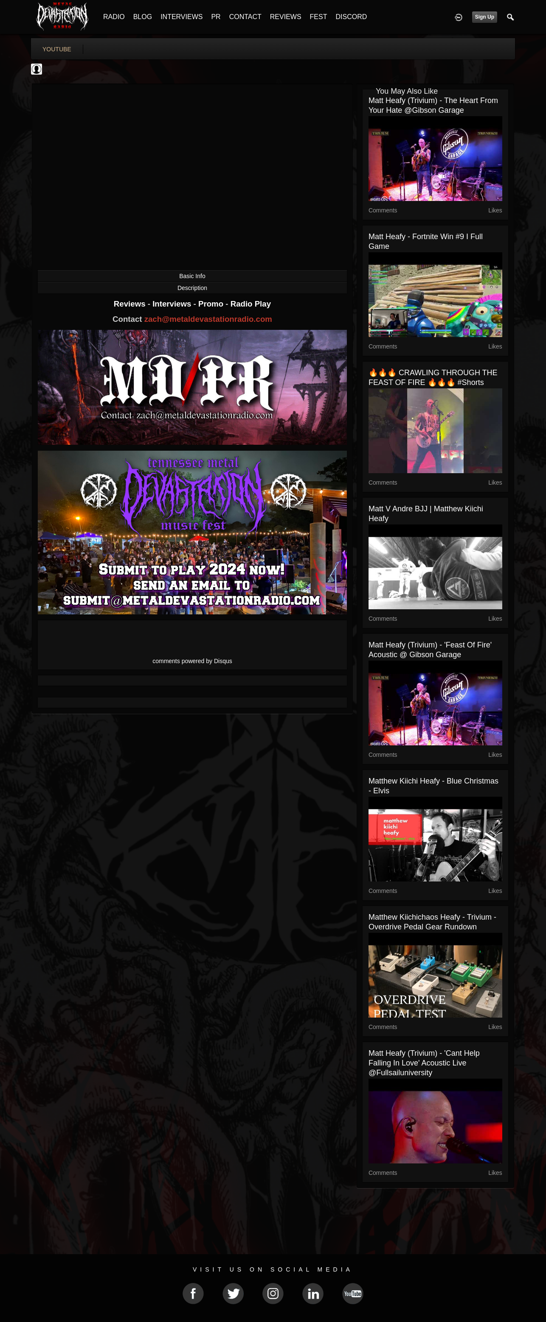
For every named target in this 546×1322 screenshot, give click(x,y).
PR (215, 16)
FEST (318, 16)
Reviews (131, 303)
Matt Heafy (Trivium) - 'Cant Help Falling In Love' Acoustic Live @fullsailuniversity (424, 1063)
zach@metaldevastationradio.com (208, 319)
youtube (56, 49)
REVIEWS (285, 16)
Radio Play (251, 303)
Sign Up (484, 17)
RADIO (114, 16)
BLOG (142, 16)
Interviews (172, 303)
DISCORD (351, 16)
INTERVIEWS (181, 16)
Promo (211, 303)
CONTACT (245, 16)
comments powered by (192, 661)
